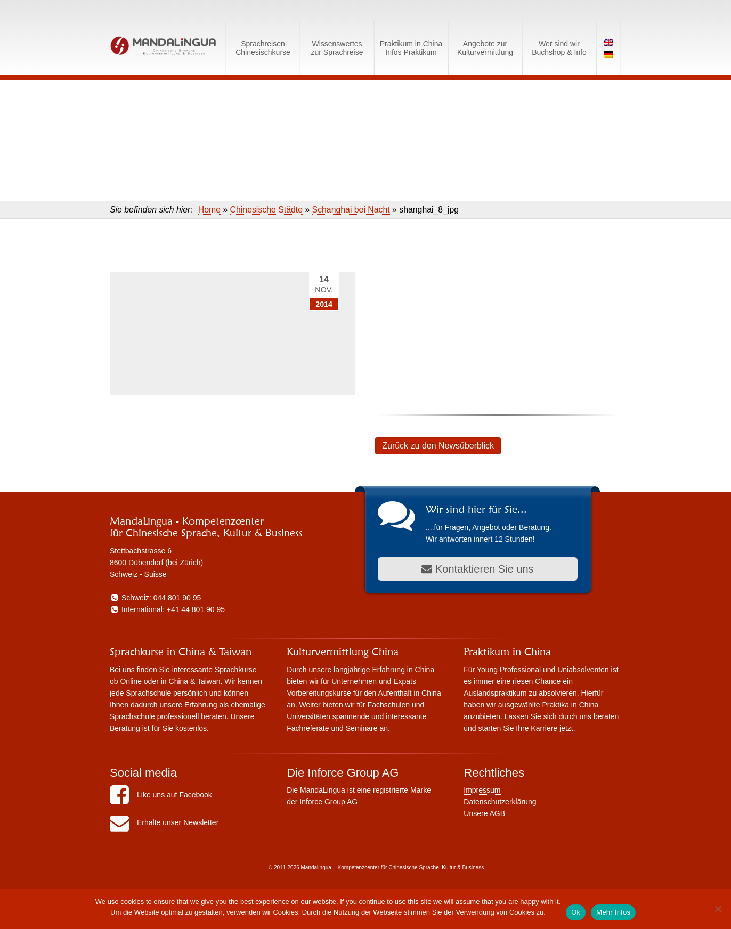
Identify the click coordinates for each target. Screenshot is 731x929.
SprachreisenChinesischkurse (262, 47)
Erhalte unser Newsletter (164, 822)
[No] (717, 908)
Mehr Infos (613, 912)
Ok (575, 912)
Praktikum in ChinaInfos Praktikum (411, 47)
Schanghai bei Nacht (351, 209)
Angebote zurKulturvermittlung (485, 47)
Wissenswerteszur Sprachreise (337, 47)
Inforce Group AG (327, 801)
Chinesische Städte (266, 209)
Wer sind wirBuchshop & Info (559, 47)
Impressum (482, 790)
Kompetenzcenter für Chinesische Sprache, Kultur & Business (411, 867)
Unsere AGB (484, 813)
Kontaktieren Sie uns (477, 569)
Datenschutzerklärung (500, 801)
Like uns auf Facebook (161, 795)
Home (209, 209)
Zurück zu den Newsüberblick (438, 445)
